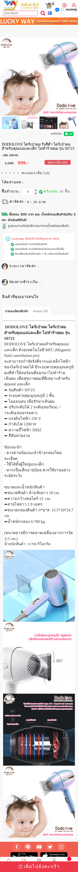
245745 (13, 155)
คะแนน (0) (40, 310)
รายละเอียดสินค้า (16, 310)
